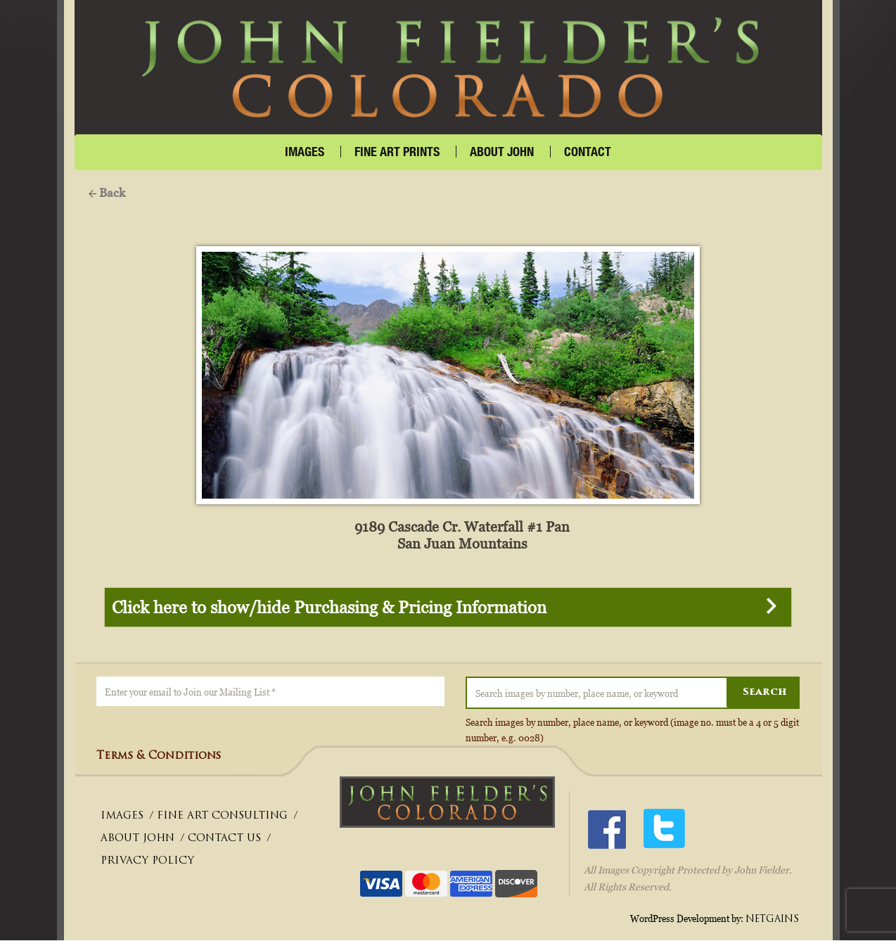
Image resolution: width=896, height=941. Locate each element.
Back (107, 193)
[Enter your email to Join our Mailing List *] (270, 692)
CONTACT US (224, 839)
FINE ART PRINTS (397, 151)
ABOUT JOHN (137, 839)
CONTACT (587, 151)
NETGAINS (772, 919)
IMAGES (304, 151)
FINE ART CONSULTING (222, 817)
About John (502, 151)
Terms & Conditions (158, 757)
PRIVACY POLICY (147, 862)
